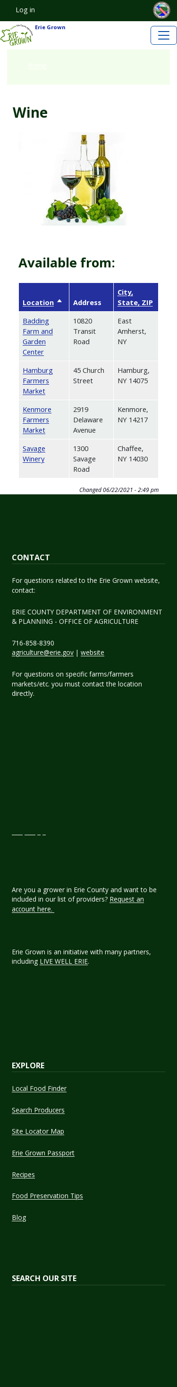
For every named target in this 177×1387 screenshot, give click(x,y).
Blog (19, 1217)
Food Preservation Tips (47, 1195)
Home (37, 65)
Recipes (23, 1174)
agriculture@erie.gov (43, 652)
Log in (25, 9)
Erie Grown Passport (43, 1152)
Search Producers (38, 1109)
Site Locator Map (38, 1131)
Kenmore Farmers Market (37, 419)
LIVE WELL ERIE (64, 961)
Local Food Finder (39, 1088)
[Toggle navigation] (164, 35)
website (92, 652)
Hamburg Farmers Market (38, 380)
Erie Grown (33, 35)
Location (43, 302)
